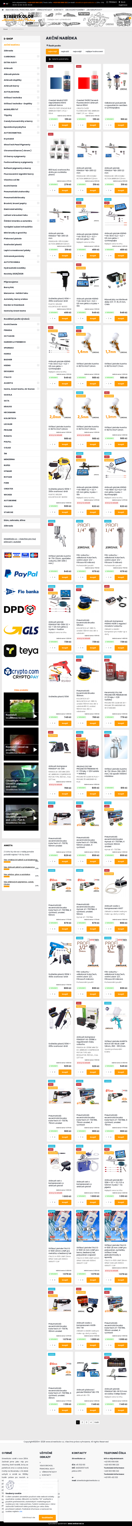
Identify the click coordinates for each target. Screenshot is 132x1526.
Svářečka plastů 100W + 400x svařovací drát (60, 975)
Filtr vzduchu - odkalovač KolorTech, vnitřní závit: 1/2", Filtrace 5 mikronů (87, 975)
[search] (84, 20)
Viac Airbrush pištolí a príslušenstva (19, 867)
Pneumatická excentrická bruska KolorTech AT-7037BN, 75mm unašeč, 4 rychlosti (87, 1120)
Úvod (5, 29)
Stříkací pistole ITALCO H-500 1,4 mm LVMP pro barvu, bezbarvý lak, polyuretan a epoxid (88, 1251)
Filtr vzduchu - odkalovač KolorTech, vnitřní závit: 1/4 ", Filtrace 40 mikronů (87, 559)
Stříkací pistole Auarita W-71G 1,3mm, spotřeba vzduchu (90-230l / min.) (60, 560)
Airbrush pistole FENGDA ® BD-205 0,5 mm (58, 235)
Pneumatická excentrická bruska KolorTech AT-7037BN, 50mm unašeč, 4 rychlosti (87, 842)
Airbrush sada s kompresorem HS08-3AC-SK (86, 1325)
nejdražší (65, 51)
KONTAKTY (58, 9)
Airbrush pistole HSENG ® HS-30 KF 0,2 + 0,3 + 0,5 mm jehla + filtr (87, 236)
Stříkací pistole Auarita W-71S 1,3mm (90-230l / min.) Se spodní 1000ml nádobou (116, 772)
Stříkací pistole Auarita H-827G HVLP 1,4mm (88, 365)
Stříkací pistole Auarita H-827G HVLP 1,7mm (116, 365)
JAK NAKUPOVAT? (94, 9)
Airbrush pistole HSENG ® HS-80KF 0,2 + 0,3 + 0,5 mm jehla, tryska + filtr (87, 491)
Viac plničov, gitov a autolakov (17, 874)
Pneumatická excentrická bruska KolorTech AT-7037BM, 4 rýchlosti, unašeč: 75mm (116, 1120)
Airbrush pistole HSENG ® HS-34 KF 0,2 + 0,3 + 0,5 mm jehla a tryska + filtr (88, 302)
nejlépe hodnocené (94, 51)
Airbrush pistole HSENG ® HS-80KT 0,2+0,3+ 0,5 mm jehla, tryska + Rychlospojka (115, 491)
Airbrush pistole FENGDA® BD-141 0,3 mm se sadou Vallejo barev (116, 1391)
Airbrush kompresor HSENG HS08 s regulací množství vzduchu (115, 623)
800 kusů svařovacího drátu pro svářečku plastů (59, 172)
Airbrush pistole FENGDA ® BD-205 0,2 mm (86, 170)
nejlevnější (52, 51)
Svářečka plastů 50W (59, 696)
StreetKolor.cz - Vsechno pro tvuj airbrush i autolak (20, 540)
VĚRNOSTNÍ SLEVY (44, 9)
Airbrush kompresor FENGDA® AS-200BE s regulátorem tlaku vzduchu (86, 1041)
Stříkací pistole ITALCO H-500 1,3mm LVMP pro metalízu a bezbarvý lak (60, 1251)
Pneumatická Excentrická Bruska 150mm (86, 693)
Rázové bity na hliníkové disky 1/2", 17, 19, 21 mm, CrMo (116, 302)
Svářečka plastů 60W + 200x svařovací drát (60, 299)
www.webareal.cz (76, 1523)
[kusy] (53, 125)
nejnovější (77, 51)
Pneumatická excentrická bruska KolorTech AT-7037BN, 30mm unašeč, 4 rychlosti (115, 1328)
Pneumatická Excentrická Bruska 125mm (86, 622)
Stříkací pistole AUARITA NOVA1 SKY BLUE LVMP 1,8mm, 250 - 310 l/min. (116, 1043)
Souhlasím (47, 1517)
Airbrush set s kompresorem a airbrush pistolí (56, 1183)
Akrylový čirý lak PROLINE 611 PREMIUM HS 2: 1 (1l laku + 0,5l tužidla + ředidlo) (88, 770)
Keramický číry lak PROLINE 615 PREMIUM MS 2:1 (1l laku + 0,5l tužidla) (116, 696)
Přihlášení (113, 2)
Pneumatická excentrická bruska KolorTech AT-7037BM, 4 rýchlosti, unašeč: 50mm (60, 910)
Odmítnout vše (28, 1517)
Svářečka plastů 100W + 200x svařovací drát (60, 490)
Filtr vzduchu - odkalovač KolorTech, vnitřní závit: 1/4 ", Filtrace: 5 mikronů (115, 559)
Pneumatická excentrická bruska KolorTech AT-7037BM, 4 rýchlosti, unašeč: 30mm (60, 1393)
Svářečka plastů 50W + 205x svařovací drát (60, 1045)
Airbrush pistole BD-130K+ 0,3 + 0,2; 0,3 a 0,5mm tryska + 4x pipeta (114, 1184)
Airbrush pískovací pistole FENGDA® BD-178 (88, 1391)
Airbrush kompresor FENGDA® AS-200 (58, 767)
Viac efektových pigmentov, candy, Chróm (19, 883)
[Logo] (18, 19)
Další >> (96, 1422)
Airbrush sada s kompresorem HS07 (114, 907)
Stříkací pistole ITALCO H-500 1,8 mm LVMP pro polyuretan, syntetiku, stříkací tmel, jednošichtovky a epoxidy (115, 1251)
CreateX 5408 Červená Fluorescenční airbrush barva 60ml (87, 102)
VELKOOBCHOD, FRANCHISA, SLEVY (20, 9)
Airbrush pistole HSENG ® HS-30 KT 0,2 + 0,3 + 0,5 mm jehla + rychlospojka (115, 237)
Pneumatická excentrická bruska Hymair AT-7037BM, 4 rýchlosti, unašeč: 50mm (87, 909)
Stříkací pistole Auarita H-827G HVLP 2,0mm (60, 427)
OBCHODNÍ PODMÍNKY (75, 9)
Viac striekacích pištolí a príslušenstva (20, 860)
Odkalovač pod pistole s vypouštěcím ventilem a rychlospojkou (116, 105)
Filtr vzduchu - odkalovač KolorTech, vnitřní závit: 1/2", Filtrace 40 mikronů (115, 975)
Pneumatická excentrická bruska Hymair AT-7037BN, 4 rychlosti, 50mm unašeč (115, 842)
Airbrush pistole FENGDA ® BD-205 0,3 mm (114, 170)
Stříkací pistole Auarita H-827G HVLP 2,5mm (88, 427)
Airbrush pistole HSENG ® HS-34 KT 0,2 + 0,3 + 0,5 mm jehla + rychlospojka (59, 365)
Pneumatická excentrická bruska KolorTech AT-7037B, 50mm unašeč (58, 842)
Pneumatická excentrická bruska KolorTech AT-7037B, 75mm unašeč (58, 1119)
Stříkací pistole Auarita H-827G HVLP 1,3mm (116, 428)
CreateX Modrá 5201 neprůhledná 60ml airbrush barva (58, 102)
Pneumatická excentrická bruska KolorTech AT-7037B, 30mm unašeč (58, 1327)
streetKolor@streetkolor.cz (85, 2)
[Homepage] (3, 10)
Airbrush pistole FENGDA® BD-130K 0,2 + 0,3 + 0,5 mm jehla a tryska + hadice (59, 626)
